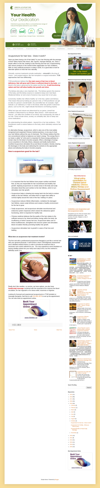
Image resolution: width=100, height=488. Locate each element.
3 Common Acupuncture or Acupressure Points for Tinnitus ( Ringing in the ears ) (84, 277)
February (73, 407)
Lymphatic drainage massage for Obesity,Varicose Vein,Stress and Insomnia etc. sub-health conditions (84, 292)
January (73, 405)
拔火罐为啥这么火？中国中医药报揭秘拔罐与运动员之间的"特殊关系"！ (84, 260)
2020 (71, 435)
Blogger (57, 479)
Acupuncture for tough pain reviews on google (84, 372)
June (72, 414)
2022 (71, 440)
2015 (71, 394)
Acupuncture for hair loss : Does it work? (81, 422)
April (72, 412)
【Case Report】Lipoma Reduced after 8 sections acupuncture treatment (83, 329)
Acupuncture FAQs (31, 48)
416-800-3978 (37, 296)
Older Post (59, 330)
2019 (71, 403)
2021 (71, 437)
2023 (71, 442)
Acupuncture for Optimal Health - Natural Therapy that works (83, 305)
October (73, 421)
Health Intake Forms (82, 48)
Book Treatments (18, 48)
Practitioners (61, 48)
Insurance (70, 48)
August (73, 418)
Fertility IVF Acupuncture (47, 48)
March (73, 409)
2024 (71, 444)
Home (8, 48)
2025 (71, 446)
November (74, 432)
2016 (71, 396)
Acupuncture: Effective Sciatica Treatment (83, 317)
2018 (71, 401)
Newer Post (12, 330)
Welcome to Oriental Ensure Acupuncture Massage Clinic (84, 359)
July (72, 416)
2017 (71, 399)
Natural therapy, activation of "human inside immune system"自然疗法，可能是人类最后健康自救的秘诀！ (84, 343)
